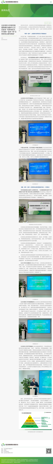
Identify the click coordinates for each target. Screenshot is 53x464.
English (43, 5)
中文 (47, 5)
